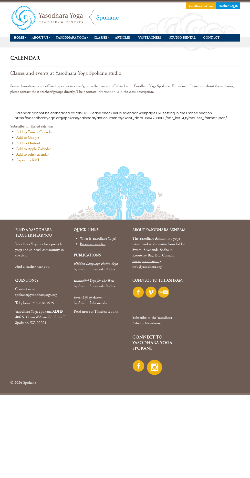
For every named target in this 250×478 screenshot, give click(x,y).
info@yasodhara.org (147, 266)
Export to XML (28, 160)
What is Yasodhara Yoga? (98, 238)
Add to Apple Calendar (33, 148)
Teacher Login (228, 6)
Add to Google (27, 137)
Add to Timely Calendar (34, 132)
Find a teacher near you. (32, 266)
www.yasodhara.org (146, 261)
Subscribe (139, 317)
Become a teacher (92, 244)
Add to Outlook (28, 143)
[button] (31, 126)
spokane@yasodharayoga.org (36, 294)
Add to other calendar (32, 154)
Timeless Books (106, 311)
